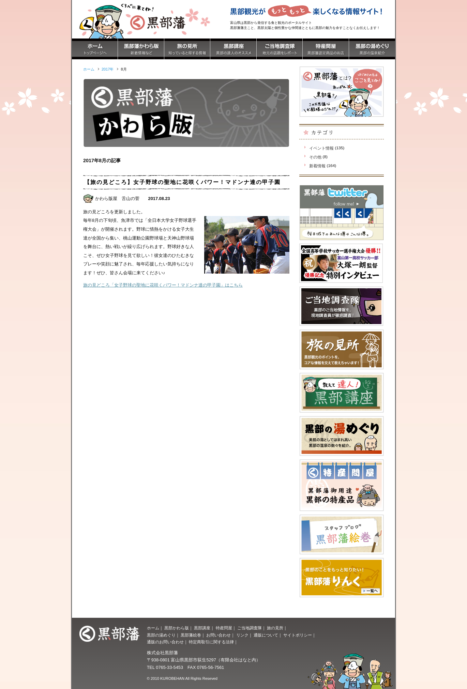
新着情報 (317, 166)
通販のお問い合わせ (165, 642)
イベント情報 (321, 148)
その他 (315, 157)
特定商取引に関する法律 (211, 642)
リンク (242, 635)
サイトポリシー (297, 635)
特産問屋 (224, 628)
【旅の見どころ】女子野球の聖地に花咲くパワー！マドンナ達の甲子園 (182, 182)
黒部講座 (202, 628)
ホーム (153, 628)
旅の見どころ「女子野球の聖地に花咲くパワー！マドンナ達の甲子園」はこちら (163, 285)
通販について (266, 635)
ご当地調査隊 (249, 628)
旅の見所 (275, 628)
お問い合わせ (218, 635)
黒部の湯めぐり (161, 635)
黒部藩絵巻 (191, 635)
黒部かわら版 (176, 628)
